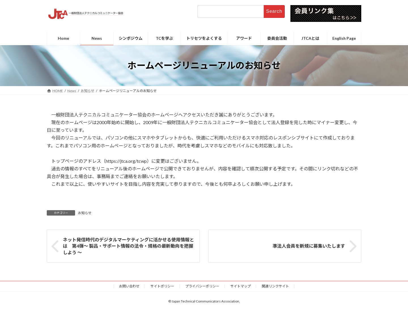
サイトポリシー (162, 286)
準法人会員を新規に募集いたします (309, 246)
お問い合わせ (129, 286)
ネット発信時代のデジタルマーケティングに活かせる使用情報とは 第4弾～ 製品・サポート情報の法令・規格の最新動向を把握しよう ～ (128, 246)
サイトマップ (240, 286)
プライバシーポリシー (202, 286)
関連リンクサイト (275, 286)
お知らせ (85, 213)
